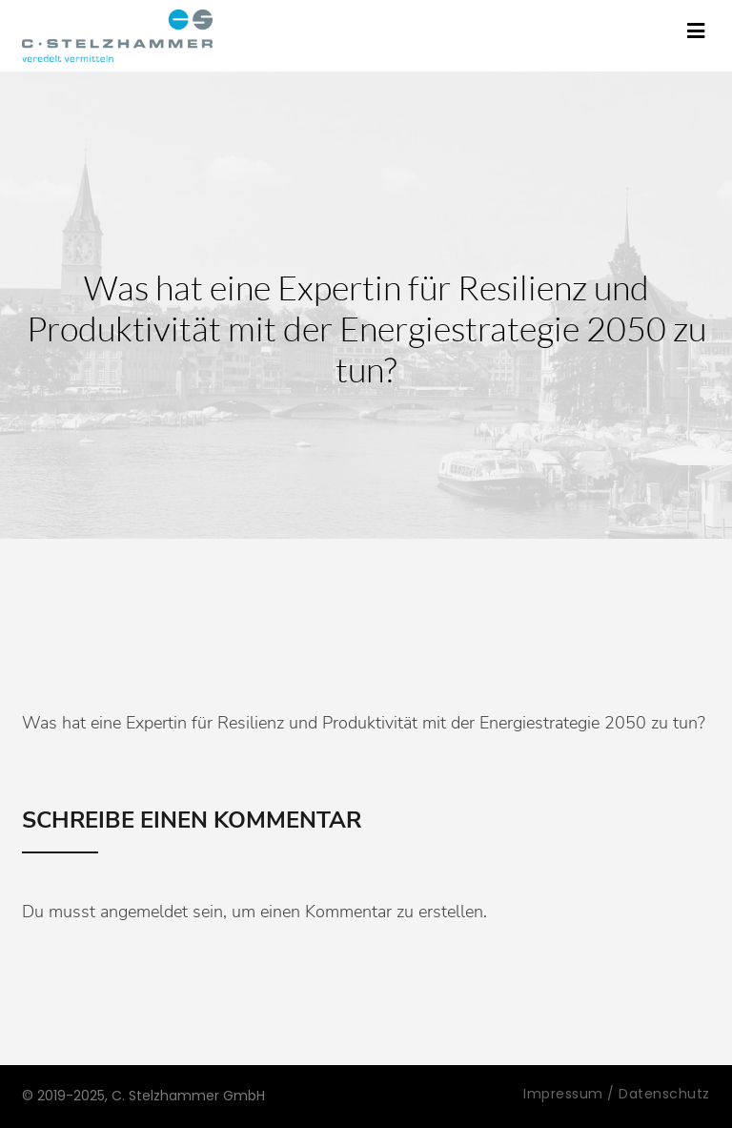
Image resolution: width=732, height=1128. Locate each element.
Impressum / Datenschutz (616, 1093)
